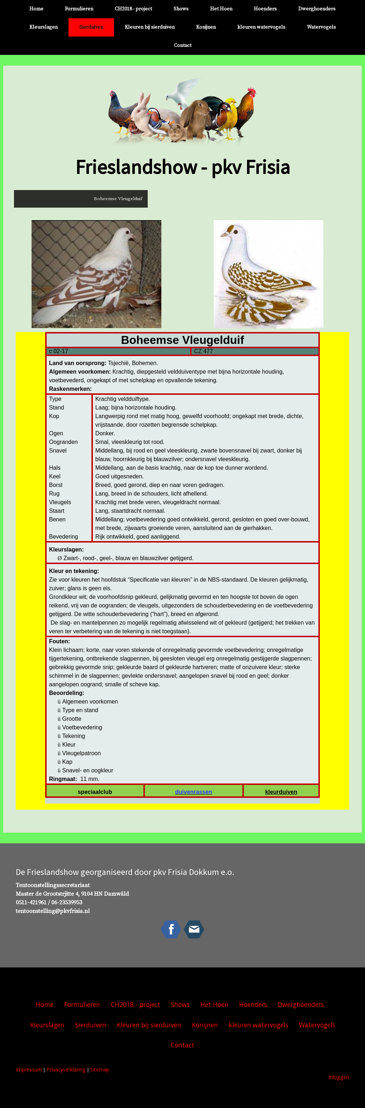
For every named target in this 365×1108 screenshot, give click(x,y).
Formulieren (79, 9)
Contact (182, 45)
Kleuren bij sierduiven (150, 27)
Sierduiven (91, 27)
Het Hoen (221, 9)
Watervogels (321, 27)
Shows (181, 9)
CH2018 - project (133, 9)
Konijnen (206, 27)
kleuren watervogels (261, 27)
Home (36, 9)
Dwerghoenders (317, 9)
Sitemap (99, 1069)
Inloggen (338, 1077)
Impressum (29, 1069)
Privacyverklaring (66, 1069)
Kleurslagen (43, 27)
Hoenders (265, 9)
